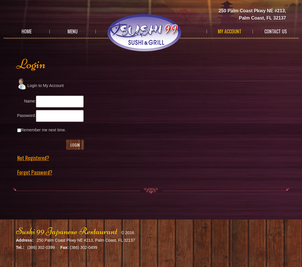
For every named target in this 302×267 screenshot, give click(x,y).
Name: (30, 101)
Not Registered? (33, 158)
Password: (26, 115)
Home (27, 31)
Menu (73, 31)
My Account (229, 31)
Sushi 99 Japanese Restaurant (66, 231)
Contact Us (275, 31)
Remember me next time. (43, 130)
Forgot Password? (34, 172)
